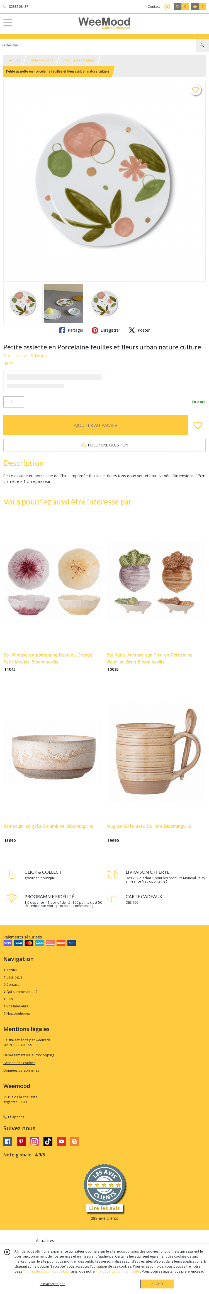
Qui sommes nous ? (20, 991)
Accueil (14, 60)
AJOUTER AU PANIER (95, 425)
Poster (139, 330)
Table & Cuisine (41, 60)
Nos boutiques (16, 1013)
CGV (8, 999)
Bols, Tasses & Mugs (78, 60)
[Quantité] (13, 402)
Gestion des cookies (19, 1062)
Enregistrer (106, 330)
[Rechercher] (202, 45)
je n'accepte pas (52, 1283)
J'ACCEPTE (157, 1283)
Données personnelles (21, 1070)
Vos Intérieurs (15, 1006)
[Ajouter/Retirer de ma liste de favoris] (197, 425)
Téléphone (14, 1117)
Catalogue (13, 977)
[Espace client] (167, 6)
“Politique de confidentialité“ (118, 1271)
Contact (154, 6)
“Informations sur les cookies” (46, 1271)
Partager (71, 330)
